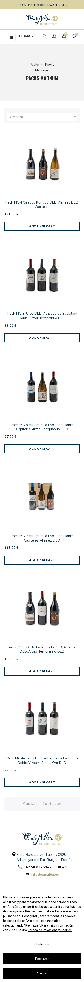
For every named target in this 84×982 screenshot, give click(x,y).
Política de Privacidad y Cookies (50, 930)
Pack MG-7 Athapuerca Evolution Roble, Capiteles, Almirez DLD (42, 538)
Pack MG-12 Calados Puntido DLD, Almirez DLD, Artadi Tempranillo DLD (42, 649)
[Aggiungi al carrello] (42, 226)
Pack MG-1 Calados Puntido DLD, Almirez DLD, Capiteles (42, 204)
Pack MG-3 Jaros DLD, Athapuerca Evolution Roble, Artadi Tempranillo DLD (42, 316)
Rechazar (42, 959)
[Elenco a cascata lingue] (24, 36)
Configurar (42, 944)
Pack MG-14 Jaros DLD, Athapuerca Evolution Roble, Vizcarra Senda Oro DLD (42, 760)
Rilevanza (43, 117)
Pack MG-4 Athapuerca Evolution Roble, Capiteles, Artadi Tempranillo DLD (42, 427)
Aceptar (42, 973)
